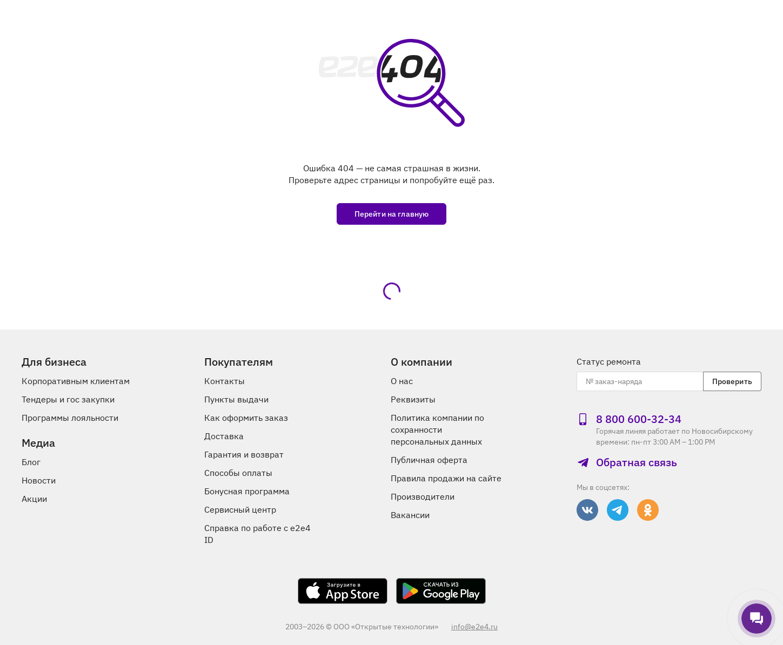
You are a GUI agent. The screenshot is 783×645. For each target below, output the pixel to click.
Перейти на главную (391, 214)
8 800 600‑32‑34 (629, 419)
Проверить (732, 381)
